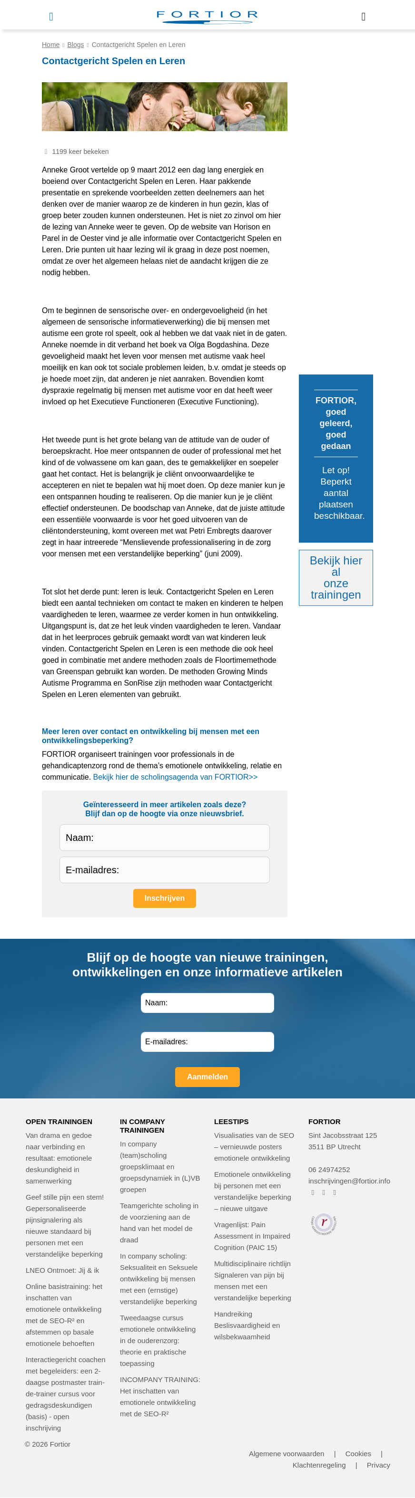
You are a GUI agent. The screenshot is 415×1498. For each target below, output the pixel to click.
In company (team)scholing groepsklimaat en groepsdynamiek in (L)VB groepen (160, 1166)
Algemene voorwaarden (286, 1454)
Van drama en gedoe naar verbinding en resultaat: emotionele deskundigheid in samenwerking (59, 1158)
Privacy (378, 1465)
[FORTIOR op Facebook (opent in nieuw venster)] (312, 1192)
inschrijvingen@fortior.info (349, 1181)
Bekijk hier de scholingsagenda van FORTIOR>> (175, 777)
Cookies (358, 1454)
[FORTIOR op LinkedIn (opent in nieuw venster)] (334, 1192)
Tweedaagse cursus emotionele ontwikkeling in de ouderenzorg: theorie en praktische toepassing (158, 1340)
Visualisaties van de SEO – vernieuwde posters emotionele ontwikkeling (254, 1146)
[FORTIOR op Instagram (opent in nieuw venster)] (323, 1192)
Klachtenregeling (319, 1465)
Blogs (76, 44)
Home (50, 44)
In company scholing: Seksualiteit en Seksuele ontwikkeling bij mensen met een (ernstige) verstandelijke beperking (159, 1279)
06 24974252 (329, 1169)
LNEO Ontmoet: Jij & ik (62, 1270)
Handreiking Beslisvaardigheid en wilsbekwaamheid (247, 1325)
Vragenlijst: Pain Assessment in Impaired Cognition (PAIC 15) (252, 1236)
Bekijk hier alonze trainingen (336, 577)
